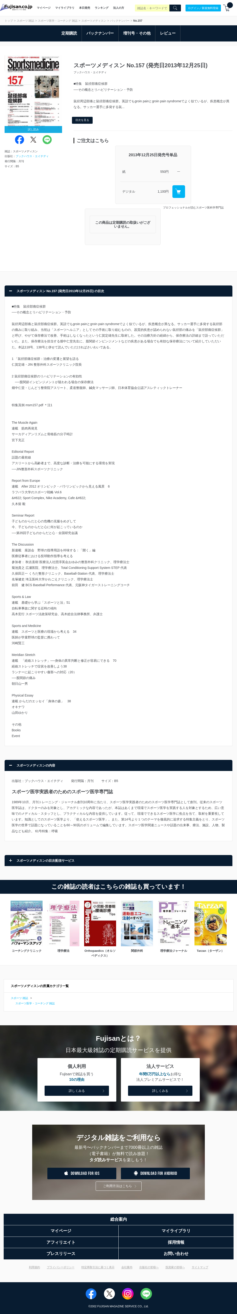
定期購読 (69, 33)
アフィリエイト (60, 1242)
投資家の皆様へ (175, 1267)
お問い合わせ (176, 1253)
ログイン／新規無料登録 (203, 7)
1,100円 (163, 191)
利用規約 (34, 1267)
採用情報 (176, 1242)
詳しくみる (87, 1091)
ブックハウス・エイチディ (32, 156)
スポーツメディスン (93, 20)
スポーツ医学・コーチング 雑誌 (57, 20)
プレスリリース (60, 1253)
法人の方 (118, 7)
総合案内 (118, 1219)
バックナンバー (119, 20)
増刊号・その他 (137, 33)
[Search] (175, 8)
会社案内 (126, 1267)
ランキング (102, 7)
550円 (164, 171)
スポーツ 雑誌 (25, 20)
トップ (9, 20)
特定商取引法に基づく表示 (97, 1267)
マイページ (44, 7)
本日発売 (84, 7)
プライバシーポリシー (60, 1267)
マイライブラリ (64, 7)
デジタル (128, 191)
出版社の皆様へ (149, 1267)
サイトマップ (200, 1267)
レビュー (168, 33)
